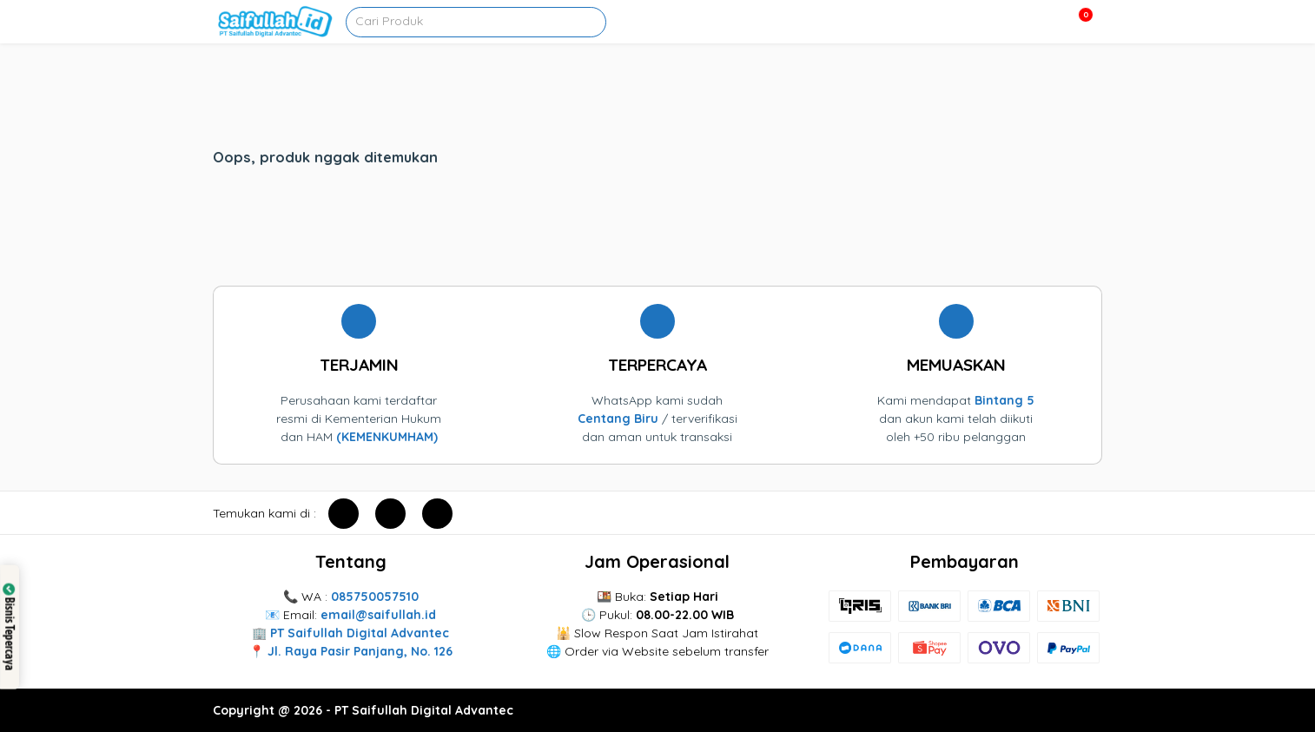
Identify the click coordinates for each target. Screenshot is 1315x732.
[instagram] (390, 513)
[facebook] (343, 513)
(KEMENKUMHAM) (387, 437)
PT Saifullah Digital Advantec (359, 633)
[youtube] (437, 513)
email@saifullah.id (378, 615)
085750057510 (375, 596)
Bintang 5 (1004, 400)
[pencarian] (596, 18)
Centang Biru (618, 418)
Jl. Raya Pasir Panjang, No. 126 (360, 651)
